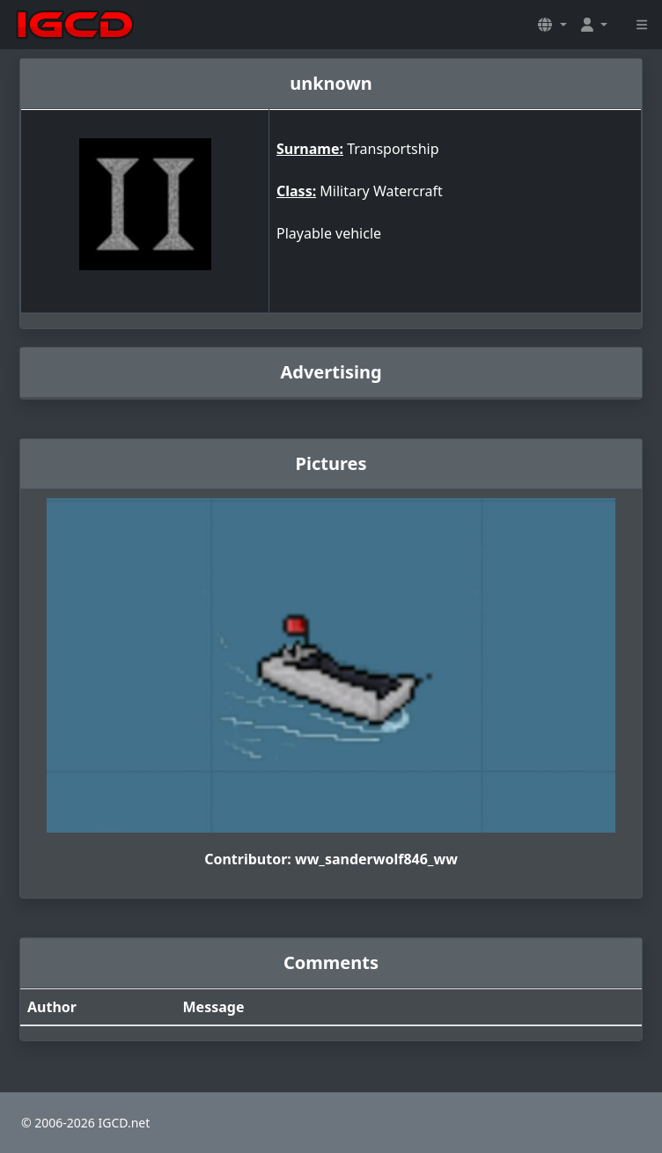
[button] (552, 24)
